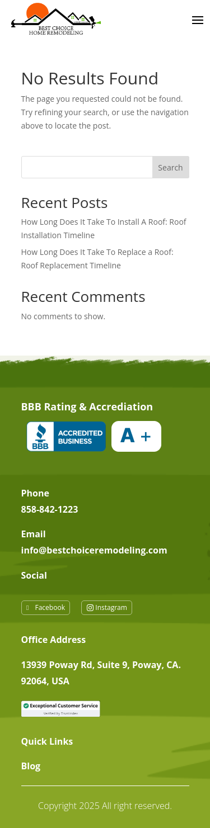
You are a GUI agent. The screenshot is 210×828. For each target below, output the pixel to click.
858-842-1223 (49, 509)
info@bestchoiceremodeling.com (94, 550)
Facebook (50, 607)
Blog (31, 766)
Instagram (111, 607)
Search (170, 167)
